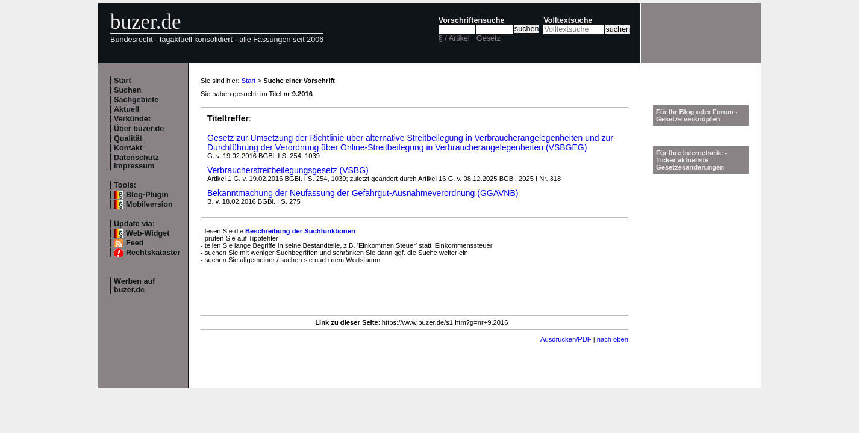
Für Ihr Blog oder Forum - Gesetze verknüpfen (697, 115)
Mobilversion (149, 204)
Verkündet (132, 119)
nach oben (612, 339)
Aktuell (126, 109)
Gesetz (488, 38)
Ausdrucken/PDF (566, 339)
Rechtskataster (153, 252)
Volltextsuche (567, 20)
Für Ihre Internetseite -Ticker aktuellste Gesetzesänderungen (691, 160)
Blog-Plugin (147, 195)
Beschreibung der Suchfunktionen (300, 231)
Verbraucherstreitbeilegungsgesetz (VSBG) (288, 170)
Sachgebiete (136, 100)
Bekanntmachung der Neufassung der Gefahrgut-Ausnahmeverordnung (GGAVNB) (362, 193)
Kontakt (128, 148)
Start (122, 80)
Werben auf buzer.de (134, 285)
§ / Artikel (454, 38)
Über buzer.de (139, 128)
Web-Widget (147, 233)
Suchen (128, 90)
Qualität (128, 138)
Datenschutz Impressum (136, 161)
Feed (134, 243)
